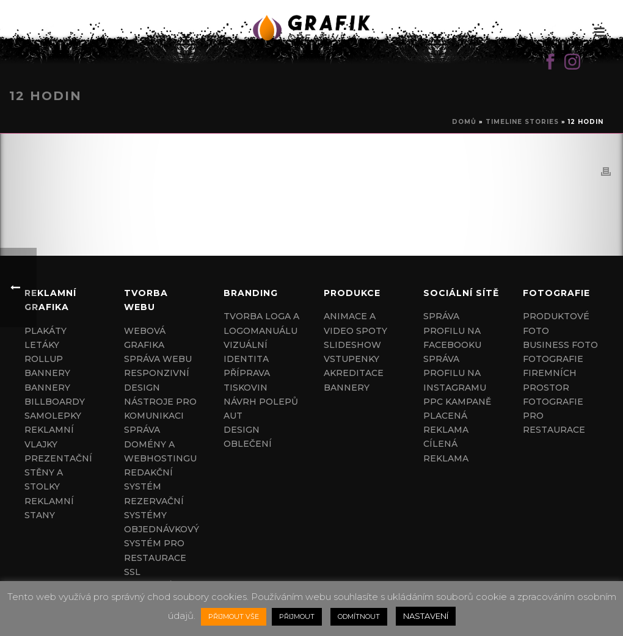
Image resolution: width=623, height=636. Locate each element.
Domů (464, 122)
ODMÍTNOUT (359, 616)
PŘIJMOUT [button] (297, 616)
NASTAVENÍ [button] (425, 616)
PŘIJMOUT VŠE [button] (233, 616)
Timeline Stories (522, 122)
